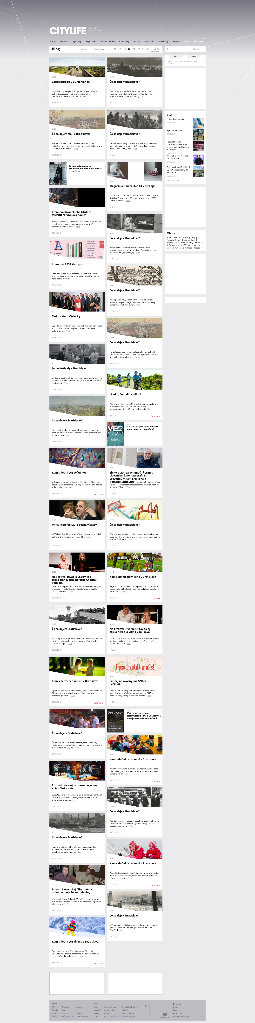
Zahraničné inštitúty (184, 242)
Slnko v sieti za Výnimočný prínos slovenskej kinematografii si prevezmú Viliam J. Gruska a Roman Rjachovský (131, 477)
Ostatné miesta (175, 245)
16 (110, 49)
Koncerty (124, 41)
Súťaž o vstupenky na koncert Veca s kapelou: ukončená (142, 428)
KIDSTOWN (156, 416)
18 (120, 49)
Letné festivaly (82, 1016)
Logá (175, 1010)
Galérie (185, 237)
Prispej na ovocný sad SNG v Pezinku (128, 682)
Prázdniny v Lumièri (176, 119)
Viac (85, 96)
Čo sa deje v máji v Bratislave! (71, 134)
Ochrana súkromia (181, 1016)
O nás (175, 1007)
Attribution (177, 1013)
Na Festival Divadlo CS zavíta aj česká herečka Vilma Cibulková (130, 630)
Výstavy (77, 41)
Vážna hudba (108, 41)
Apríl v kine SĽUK (174, 130)
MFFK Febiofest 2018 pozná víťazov (74, 524)
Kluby (193, 237)
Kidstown (199, 41)
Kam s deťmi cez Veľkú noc (69, 472)
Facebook (145, 1005)
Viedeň (197, 247)
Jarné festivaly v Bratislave (69, 368)
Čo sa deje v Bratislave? (125, 82)
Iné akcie (149, 41)
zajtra (193, 56)
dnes (176, 56)
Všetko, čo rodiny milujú (125, 394)
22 (139, 49)
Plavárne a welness (183, 247)
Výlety (187, 245)
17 (115, 49)
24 (148, 49)
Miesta (176, 41)
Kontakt (177, 1004)
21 (134, 49)
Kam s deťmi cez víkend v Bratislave (133, 577)
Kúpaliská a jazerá (128, 1016)
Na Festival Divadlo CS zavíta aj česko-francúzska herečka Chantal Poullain (74, 580)
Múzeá (170, 242)
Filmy (52, 41)
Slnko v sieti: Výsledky (66, 316)
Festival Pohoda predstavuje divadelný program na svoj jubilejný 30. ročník (178, 145)
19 (124, 49)
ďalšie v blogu (173, 181)
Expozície (91, 41)
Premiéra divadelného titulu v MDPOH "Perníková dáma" (71, 213)
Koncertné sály (173, 240)
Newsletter (164, 1017)
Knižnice (199, 242)
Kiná (169, 237)
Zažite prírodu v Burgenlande (71, 82)
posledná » (156, 51)
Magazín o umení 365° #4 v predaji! (132, 186)
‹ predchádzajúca (96, 49)
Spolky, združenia (111, 1016)
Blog (186, 41)
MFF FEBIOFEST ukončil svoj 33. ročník (177, 157)
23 (143, 49)
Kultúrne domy (188, 240)
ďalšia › (157, 49)
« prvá (83, 49)
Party (137, 41)
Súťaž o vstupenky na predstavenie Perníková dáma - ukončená (85, 168)
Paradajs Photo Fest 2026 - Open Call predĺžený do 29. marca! (179, 170)
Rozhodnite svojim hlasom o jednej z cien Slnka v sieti (74, 786)
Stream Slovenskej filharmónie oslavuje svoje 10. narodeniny (72, 891)
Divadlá (64, 41)
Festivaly (163, 41)
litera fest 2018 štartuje (67, 264)
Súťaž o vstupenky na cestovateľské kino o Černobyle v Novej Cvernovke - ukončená (144, 716)
